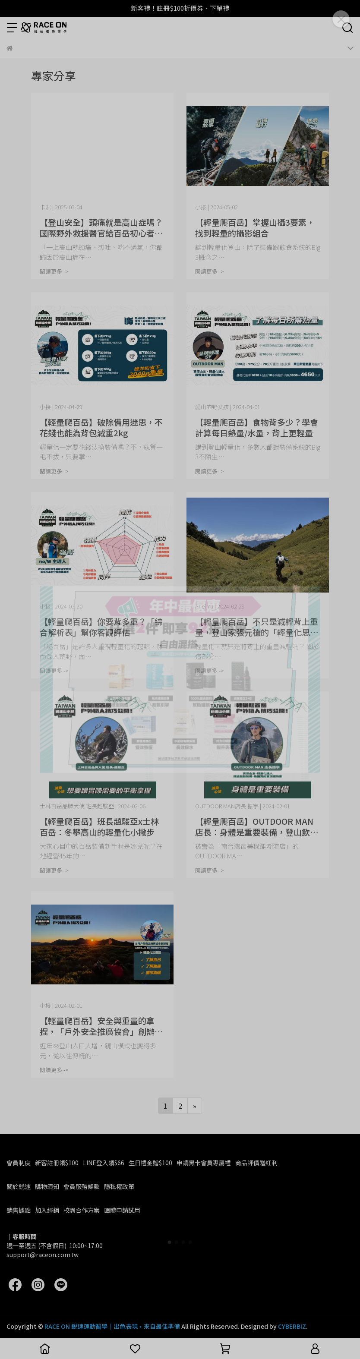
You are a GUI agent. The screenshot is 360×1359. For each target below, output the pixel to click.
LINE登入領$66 (103, 1162)
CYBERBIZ (292, 1326)
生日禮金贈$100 (150, 1162)
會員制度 (18, 1162)
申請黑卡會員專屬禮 (204, 1162)
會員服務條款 (81, 1186)
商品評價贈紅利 (256, 1162)
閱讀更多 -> (54, 271)
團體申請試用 (122, 1210)
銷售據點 (18, 1210)
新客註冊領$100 (57, 1162)
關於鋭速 (18, 1186)
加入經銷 (47, 1210)
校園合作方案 (81, 1210)
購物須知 (47, 1186)
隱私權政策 (119, 1186)
